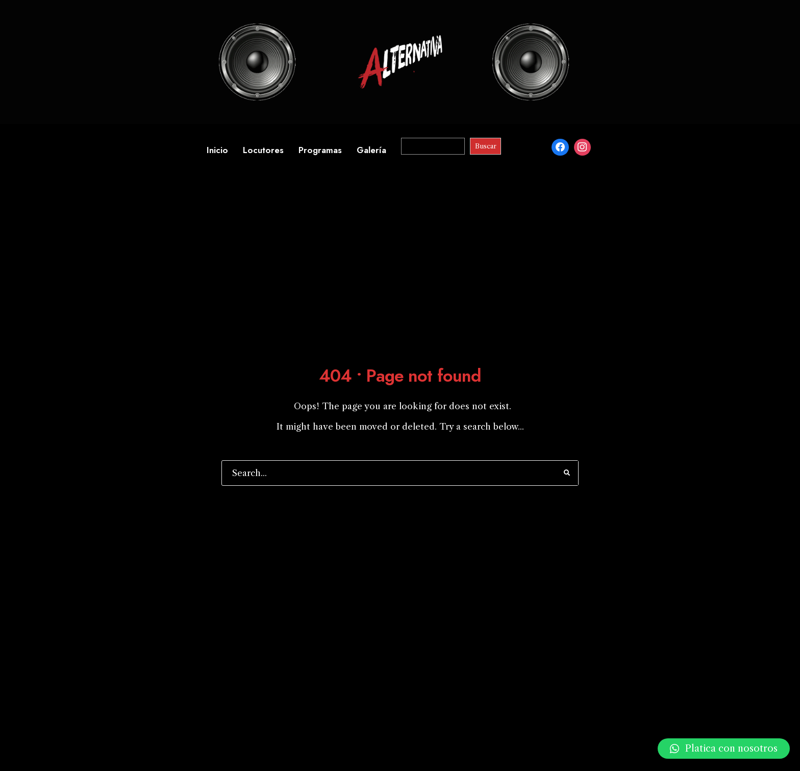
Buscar (485, 146)
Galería (371, 150)
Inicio (217, 150)
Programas (320, 150)
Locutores (263, 150)
